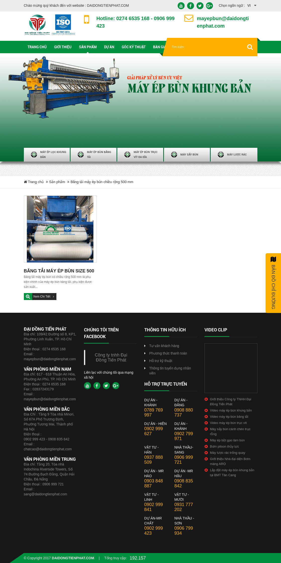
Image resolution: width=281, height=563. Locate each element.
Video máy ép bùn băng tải (229, 416)
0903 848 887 (153, 483)
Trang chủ (34, 182)
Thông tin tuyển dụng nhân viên (170, 370)
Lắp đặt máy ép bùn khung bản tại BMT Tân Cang (232, 472)
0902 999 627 (153, 431)
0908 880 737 (183, 412)
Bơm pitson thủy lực (224, 446)
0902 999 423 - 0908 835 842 (47, 439)
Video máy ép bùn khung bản (231, 410)
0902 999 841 (153, 507)
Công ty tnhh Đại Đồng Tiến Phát (111, 357)
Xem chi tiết (42, 296)
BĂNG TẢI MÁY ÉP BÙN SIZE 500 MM (59, 271)
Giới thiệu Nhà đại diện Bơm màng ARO (230, 461)
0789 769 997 (153, 412)
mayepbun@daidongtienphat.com (50, 359)
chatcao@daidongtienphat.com (48, 449)
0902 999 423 (153, 531)
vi (249, 5)
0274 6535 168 (54, 349)
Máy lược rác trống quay (227, 453)
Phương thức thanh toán (168, 353)
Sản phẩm (57, 182)
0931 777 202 (183, 507)
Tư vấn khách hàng (164, 346)
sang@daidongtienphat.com (45, 494)
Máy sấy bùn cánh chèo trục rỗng (230, 431)
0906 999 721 (53, 484)
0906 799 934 (183, 531)
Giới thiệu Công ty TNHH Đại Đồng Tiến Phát (230, 401)
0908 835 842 (183, 483)
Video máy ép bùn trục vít (228, 423)
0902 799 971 (183, 436)
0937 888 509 (153, 460)
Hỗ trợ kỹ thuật (160, 361)
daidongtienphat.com (73, 558)
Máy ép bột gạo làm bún (227, 440)
